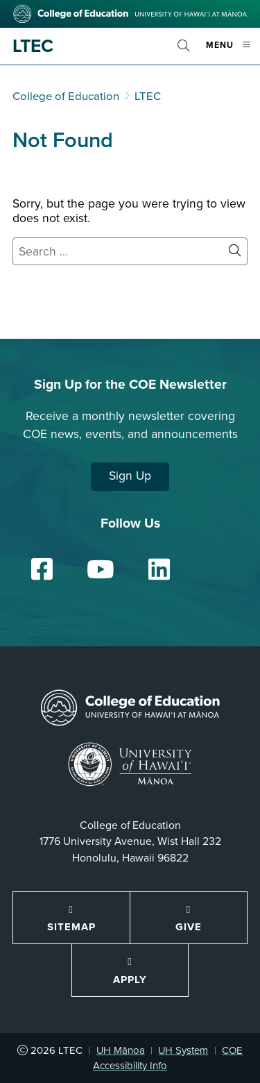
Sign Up (130, 476)
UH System (183, 1050)
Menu (233, 51)
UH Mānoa (120, 1050)
